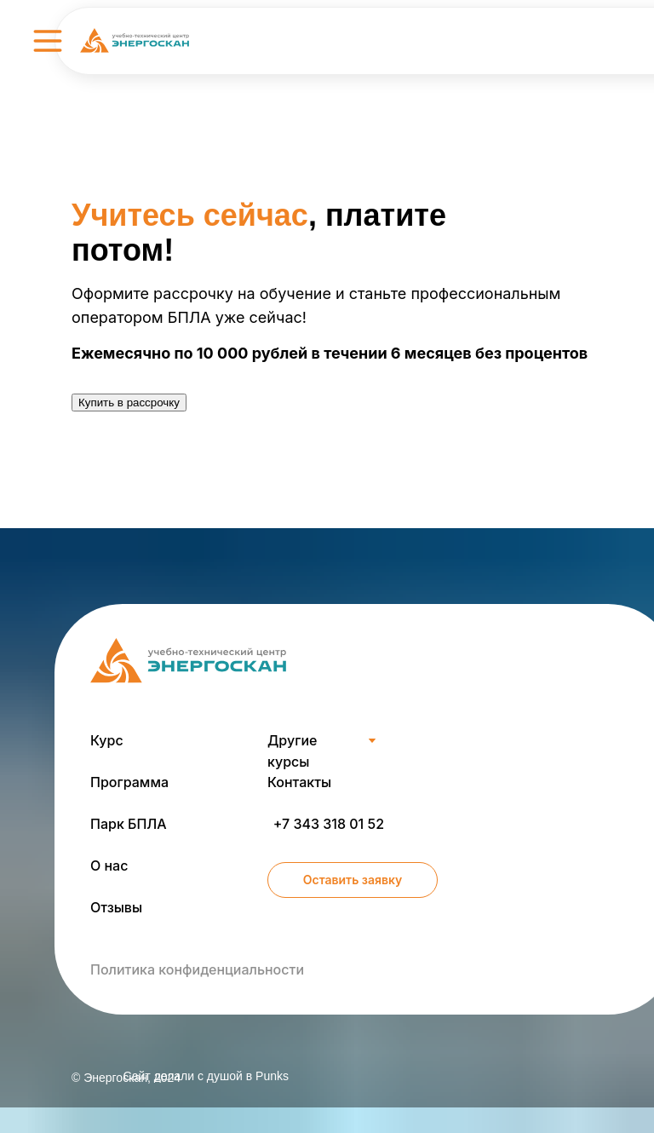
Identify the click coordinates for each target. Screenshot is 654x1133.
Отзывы (116, 907)
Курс (106, 740)
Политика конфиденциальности (197, 969)
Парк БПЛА (128, 823)
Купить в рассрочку (129, 402)
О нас (109, 865)
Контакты (299, 782)
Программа (129, 782)
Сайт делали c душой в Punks (206, 1076)
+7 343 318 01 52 (328, 823)
